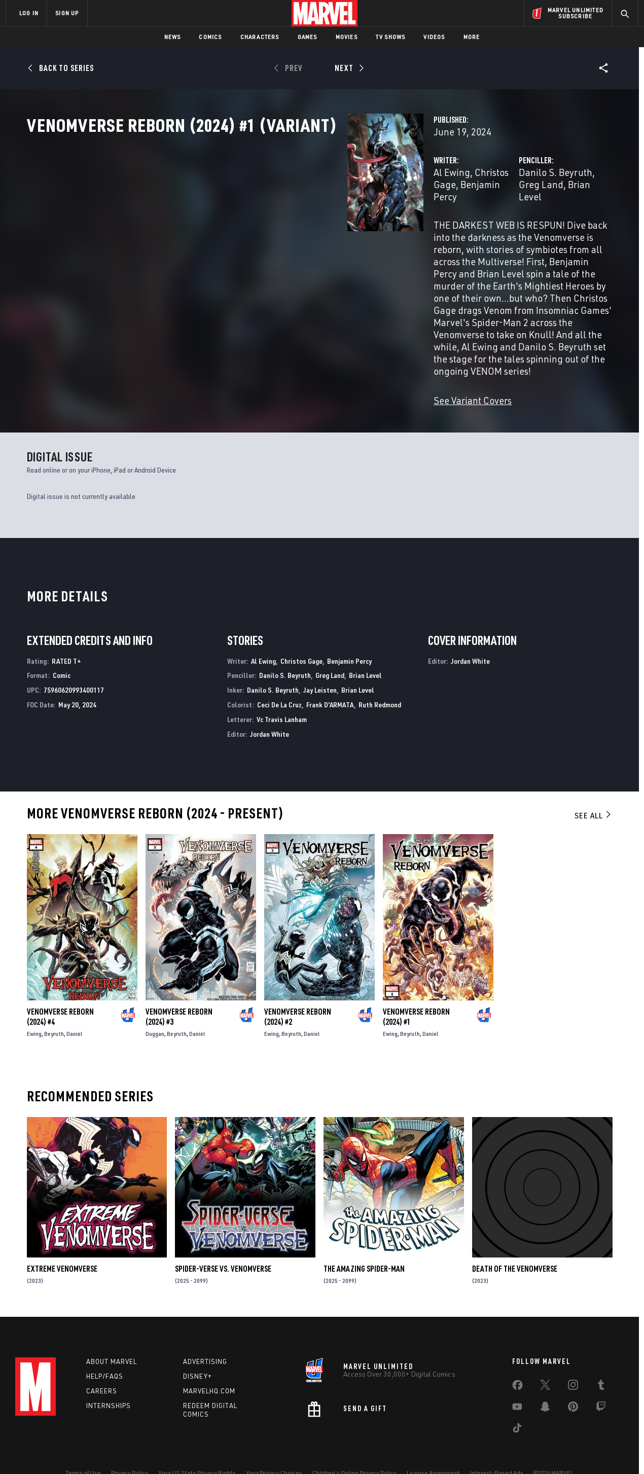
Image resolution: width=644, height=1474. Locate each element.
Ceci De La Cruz (279, 676)
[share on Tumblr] (601, 1364)
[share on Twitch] (601, 1386)
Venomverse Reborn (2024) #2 (297, 989)
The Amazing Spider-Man (364, 1241)
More (471, 37)
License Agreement (433, 1450)
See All (593, 787)
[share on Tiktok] (517, 1407)
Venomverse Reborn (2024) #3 (179, 989)
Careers (101, 1367)
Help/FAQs (104, 1353)
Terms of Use (83, 1450)
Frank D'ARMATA (330, 676)
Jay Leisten (320, 662)
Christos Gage (280, 217)
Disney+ (197, 1353)
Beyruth (54, 1006)
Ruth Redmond (380, 676)
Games (307, 37)
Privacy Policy (129, 1450)
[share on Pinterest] (573, 1386)
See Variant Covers (248, 335)
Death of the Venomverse (514, 1241)
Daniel (74, 1006)
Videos (434, 37)
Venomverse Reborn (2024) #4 (60, 989)
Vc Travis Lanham (282, 691)
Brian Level (557, 217)
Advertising (205, 1339)
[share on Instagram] (573, 1364)
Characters (259, 37)
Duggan (155, 1006)
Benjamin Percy (345, 217)
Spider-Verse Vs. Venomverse (223, 1241)
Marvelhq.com (209, 1367)
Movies (346, 37)
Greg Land (507, 217)
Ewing (34, 1006)
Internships (108, 1382)
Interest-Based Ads (496, 1450)
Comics (210, 37)
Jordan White (269, 705)
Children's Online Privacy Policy (354, 1450)
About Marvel (111, 1339)
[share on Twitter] (545, 1364)
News (172, 37)
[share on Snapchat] (545, 1386)
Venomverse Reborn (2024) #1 (416, 989)
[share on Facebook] (517, 1364)
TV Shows (391, 37)
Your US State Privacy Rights (197, 1450)
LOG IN (29, 13)
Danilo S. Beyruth (443, 217)
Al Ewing (227, 217)
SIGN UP (67, 13)
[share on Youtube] (517, 1386)
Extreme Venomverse (62, 1241)
